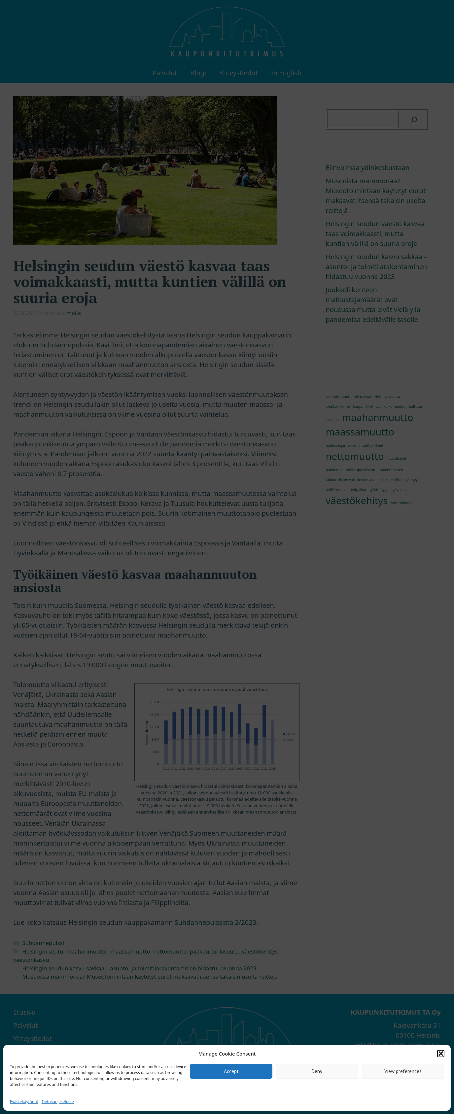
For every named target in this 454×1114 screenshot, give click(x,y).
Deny (317, 1071)
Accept (231, 1071)
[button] (440, 1053)
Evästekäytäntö (24, 1101)
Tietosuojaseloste (58, 1101)
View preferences (403, 1071)
